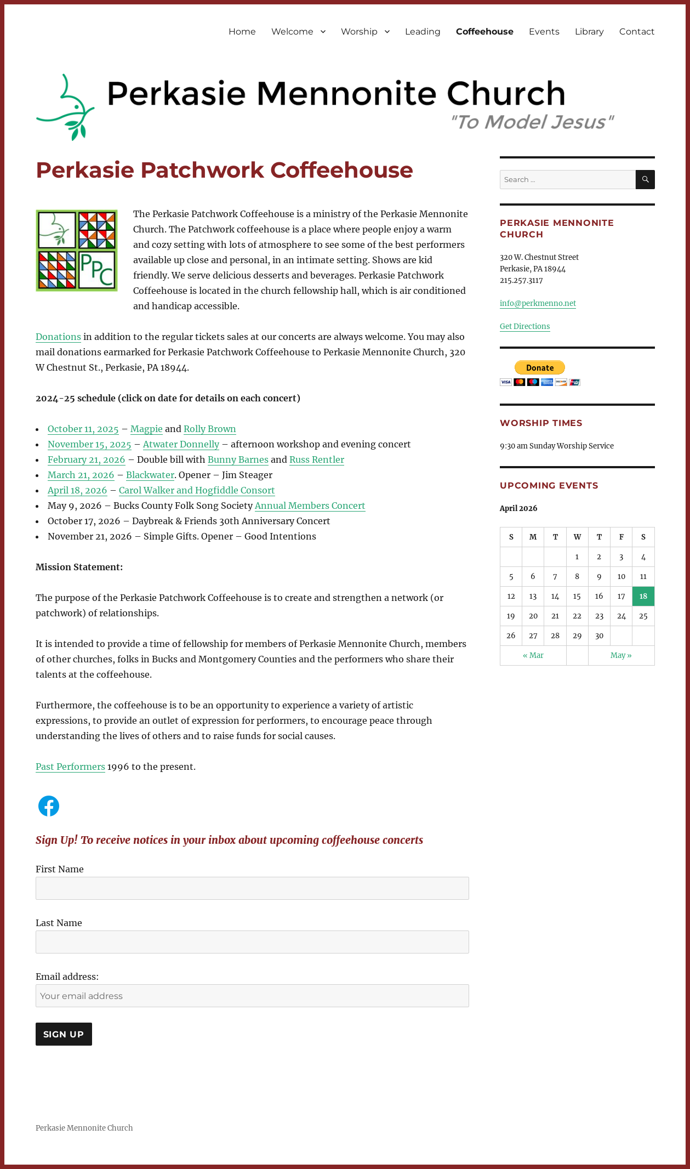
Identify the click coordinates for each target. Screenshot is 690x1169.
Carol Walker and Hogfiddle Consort (197, 490)
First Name (60, 869)
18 (643, 596)
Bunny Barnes (238, 459)
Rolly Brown (210, 428)
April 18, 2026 (77, 490)
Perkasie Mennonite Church (84, 1128)
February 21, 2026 (87, 459)
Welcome (292, 31)
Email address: (67, 976)
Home (242, 31)
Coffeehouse (485, 31)
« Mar (533, 655)
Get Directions (525, 326)
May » (621, 655)
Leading (423, 31)
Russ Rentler (316, 459)
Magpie (146, 428)
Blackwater (150, 474)
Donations (58, 336)
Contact (637, 31)
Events (544, 31)
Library (589, 31)
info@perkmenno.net (538, 303)
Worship (359, 31)
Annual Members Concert (310, 505)
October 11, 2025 (83, 428)
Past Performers (70, 766)
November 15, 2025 (90, 444)
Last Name (59, 922)
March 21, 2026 (81, 474)
